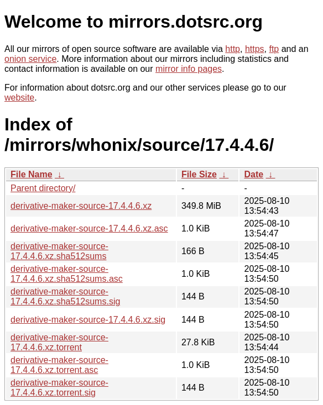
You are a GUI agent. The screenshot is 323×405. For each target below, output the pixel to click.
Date (253, 174)
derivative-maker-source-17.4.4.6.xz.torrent (59, 342)
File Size (199, 174)
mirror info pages (188, 68)
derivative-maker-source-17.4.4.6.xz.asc (89, 228)
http (232, 49)
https (254, 49)
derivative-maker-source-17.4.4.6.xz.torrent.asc (59, 365)
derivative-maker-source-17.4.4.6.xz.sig (88, 319)
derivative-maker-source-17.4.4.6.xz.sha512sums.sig (65, 296)
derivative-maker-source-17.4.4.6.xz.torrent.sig (59, 387)
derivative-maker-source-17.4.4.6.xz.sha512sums (59, 251)
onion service (30, 59)
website (19, 97)
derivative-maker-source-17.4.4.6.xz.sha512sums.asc (67, 273)
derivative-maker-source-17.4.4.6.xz (81, 206)
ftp (274, 49)
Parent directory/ (43, 188)
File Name (32, 174)
